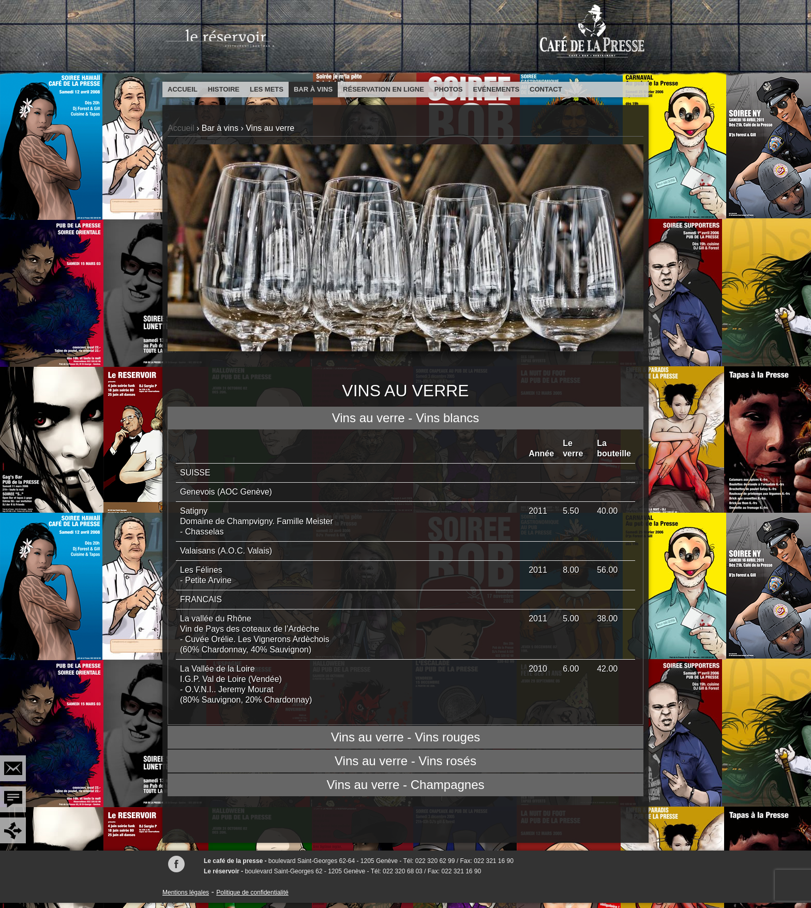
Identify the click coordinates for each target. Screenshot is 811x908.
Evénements (496, 89)
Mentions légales (185, 892)
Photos (448, 89)
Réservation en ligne (383, 89)
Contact (546, 89)
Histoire (223, 89)
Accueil (183, 89)
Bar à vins (313, 89)
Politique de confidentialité (252, 892)
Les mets (266, 89)
